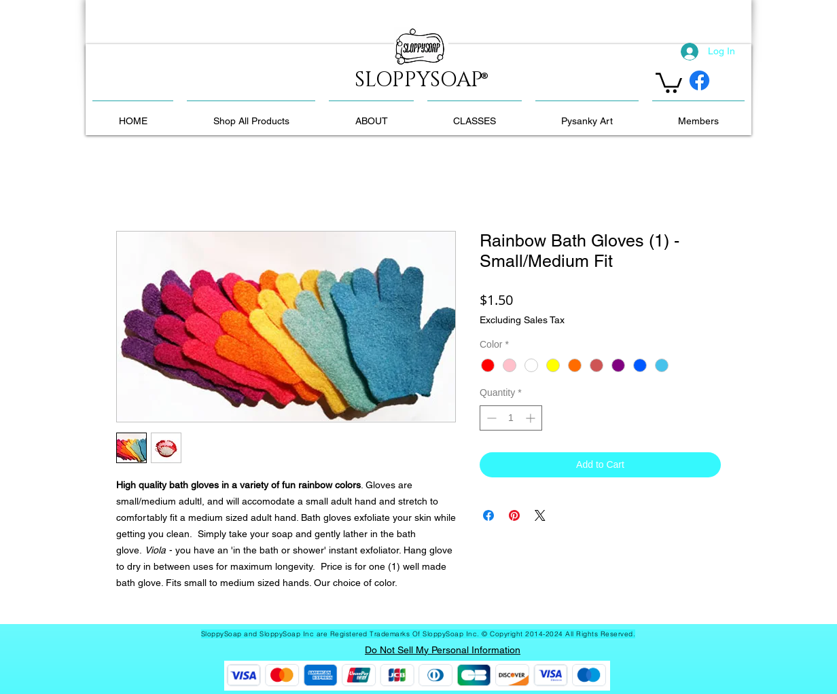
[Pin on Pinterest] (514, 515)
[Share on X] (540, 515)
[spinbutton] (511, 418)
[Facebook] (699, 80)
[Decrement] (490, 418)
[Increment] (531, 418)
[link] (669, 82)
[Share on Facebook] (488, 515)
